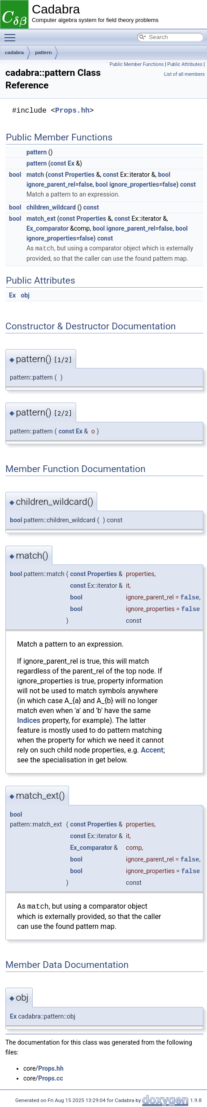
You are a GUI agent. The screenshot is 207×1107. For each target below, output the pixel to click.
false (86, 184)
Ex (71, 163)
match (35, 174)
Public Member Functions (137, 64)
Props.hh (72, 111)
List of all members (184, 74)
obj (25, 294)
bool (15, 174)
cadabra (14, 52)
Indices (28, 720)
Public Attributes (185, 64)
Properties (80, 174)
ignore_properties (134, 184)
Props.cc (50, 1077)
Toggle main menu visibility (12, 33)
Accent (152, 749)
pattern (43, 52)
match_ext (41, 218)
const (58, 163)
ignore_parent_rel (50, 184)
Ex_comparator (47, 228)
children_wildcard (51, 207)
